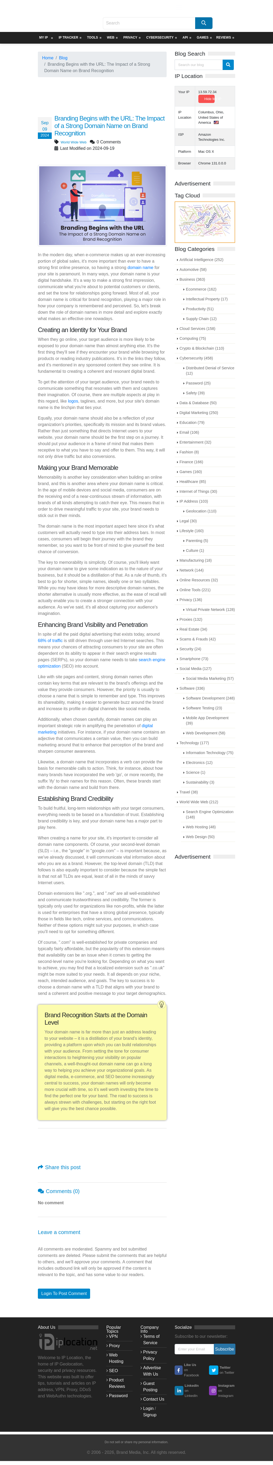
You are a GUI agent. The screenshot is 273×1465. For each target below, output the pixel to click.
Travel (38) (188, 792)
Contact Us (153, 1399)
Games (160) (190, 472)
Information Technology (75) (209, 753)
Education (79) (191, 422)
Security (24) (190, 649)
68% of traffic (50, 640)
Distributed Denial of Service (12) (210, 370)
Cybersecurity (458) (196, 358)
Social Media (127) (195, 669)
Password (118, 1395)
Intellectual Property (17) (207, 299)
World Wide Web (76, 142)
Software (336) (191, 688)
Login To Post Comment (64, 1293)
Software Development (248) (210, 698)
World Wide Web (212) (198, 802)
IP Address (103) (193, 501)
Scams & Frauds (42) (197, 639)
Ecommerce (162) (201, 289)
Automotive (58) (193, 269)
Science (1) (195, 772)
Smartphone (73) (193, 659)
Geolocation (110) (201, 511)
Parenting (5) (197, 541)
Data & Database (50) (197, 403)
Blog (63, 58)
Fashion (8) (189, 452)
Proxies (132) (190, 619)
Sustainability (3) (200, 782)
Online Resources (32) (198, 580)
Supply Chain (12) (201, 319)
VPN (113, 1336)
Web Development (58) (205, 733)
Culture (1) (195, 550)
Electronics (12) (199, 762)
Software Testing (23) (204, 708)
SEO (113, 1370)
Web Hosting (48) (201, 827)
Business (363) (192, 279)
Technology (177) (194, 743)
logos (73, 401)
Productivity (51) (200, 309)
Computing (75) (192, 338)
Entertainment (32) (195, 442)
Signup (149, 1415)
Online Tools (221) (195, 590)
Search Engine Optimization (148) (209, 814)
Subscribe (224, 1349)
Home (48, 58)
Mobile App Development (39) (207, 720)
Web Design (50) (200, 837)
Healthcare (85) (192, 481)
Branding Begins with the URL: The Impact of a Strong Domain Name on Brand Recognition (108, 125)
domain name (140, 267)
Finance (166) (191, 462)
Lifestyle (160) (191, 531)
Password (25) (198, 383)
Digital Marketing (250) (198, 413)
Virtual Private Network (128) (210, 609)
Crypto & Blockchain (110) (201, 348)
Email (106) (189, 432)
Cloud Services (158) (197, 328)
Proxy (114, 1345)
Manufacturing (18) (195, 560)
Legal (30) (188, 521)
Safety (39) (195, 393)
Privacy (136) (190, 600)
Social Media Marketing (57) (210, 678)
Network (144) (191, 570)
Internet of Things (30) (198, 491)
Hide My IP (209, 99)
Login (148, 1408)
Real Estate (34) (193, 629)
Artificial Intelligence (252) (201, 260)
